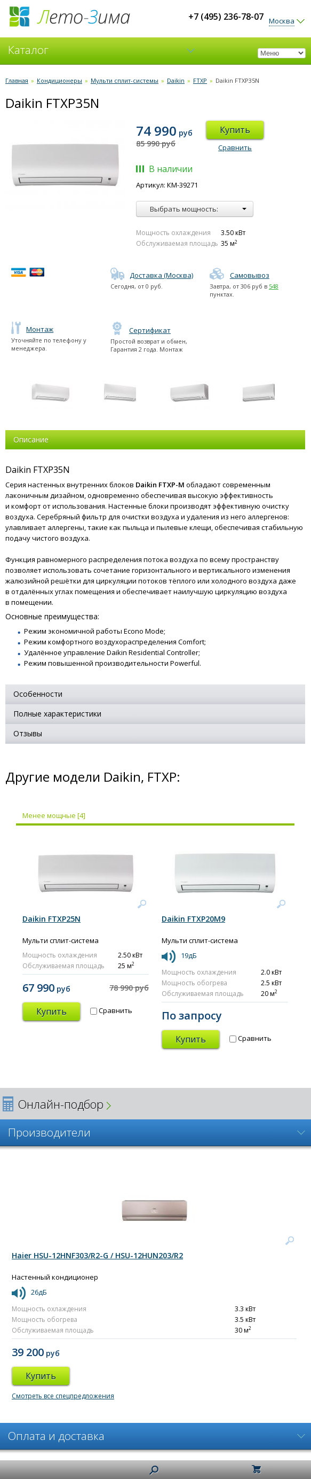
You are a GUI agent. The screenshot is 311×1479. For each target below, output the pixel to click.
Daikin (176, 80)
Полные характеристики (57, 714)
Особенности (37, 694)
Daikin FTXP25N (51, 919)
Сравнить (235, 147)
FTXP (200, 80)
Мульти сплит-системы (124, 80)
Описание (31, 439)
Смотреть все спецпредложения (63, 1395)
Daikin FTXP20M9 (193, 919)
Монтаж (32, 329)
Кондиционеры (59, 80)
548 (273, 286)
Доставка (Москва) (151, 275)
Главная (16, 80)
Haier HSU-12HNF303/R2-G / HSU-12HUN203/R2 (97, 1255)
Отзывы (27, 733)
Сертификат (140, 330)
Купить (235, 130)
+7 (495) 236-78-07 (226, 16)
